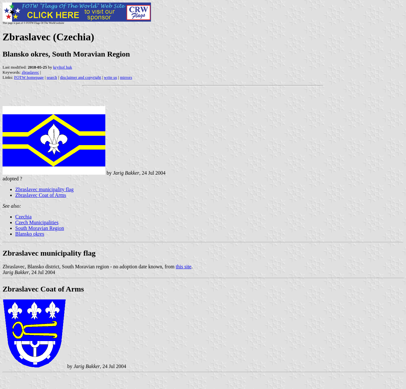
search (52, 77)
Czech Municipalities (36, 222)
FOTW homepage (28, 77)
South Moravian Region (39, 228)
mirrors (126, 77)
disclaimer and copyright (80, 77)
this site (183, 266)
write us (110, 77)
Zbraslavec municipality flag (44, 189)
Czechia (23, 216)
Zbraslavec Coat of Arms (40, 195)
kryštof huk (62, 67)
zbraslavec (30, 72)
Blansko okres (29, 234)
